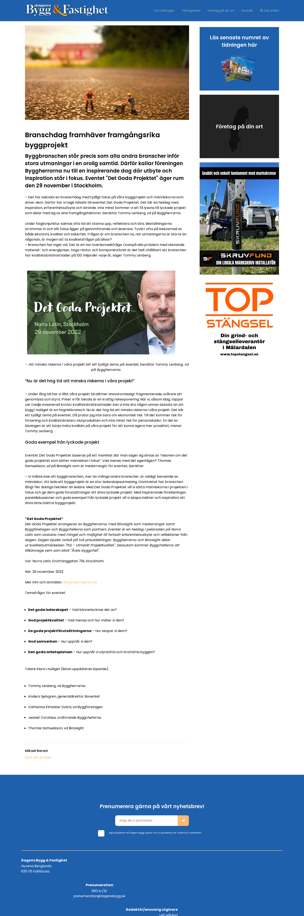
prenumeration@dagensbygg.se (152, 870)
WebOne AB (204, 910)
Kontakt (248, 10)
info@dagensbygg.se (263, 870)
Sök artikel (269, 10)
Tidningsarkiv (193, 10)
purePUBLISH (173, 910)
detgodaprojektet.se (80, 582)
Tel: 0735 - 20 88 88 (265, 875)
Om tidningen (167, 10)
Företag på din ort (223, 10)
